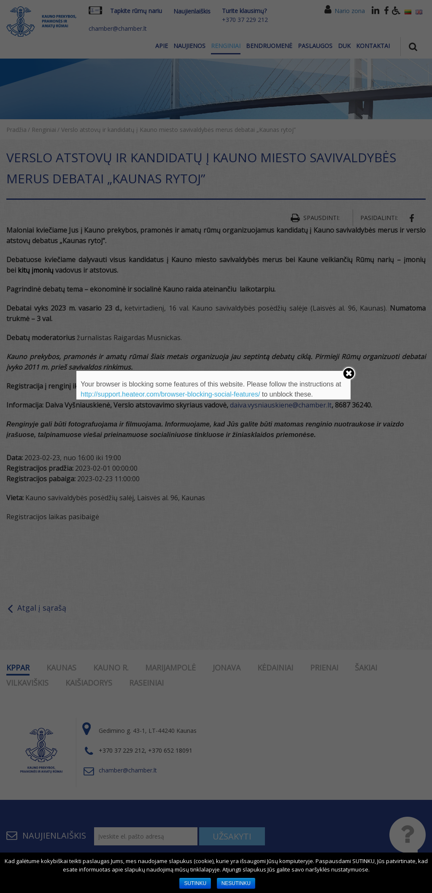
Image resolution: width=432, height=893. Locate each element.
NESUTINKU (236, 883)
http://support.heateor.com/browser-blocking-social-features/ (170, 394)
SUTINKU (195, 883)
